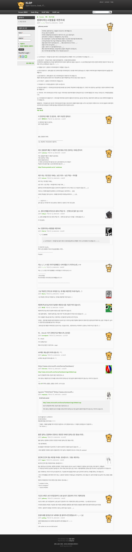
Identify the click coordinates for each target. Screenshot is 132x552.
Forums (41, 17)
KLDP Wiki (45, 12)
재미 (46, 17)
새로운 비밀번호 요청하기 (26, 46)
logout (44, 460)
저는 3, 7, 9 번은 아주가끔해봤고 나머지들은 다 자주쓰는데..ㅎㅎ (59, 264)
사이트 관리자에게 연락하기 (71, 544)
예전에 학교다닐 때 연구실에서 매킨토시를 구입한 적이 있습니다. (59, 305)
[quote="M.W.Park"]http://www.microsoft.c (55, 392)
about (101, 2)
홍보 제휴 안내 (30, 63)
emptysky (44, 394)
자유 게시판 (51, 17)
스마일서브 (71, 541)
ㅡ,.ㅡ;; (42, 23)
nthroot (44, 178)
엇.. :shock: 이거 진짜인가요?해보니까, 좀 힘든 (54, 333)
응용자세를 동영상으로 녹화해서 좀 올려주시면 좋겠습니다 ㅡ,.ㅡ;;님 (60, 515)
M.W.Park (44, 368)
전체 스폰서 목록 (58, 544)
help (112, 2)
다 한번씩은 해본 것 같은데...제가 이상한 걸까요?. (54, 116)
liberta (44, 294)
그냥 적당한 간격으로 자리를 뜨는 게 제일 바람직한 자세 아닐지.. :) (60, 291)
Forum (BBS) (23, 12)
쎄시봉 (43, 307)
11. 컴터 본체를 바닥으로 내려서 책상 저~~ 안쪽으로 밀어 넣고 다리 (60, 211)
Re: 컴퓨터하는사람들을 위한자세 (49, 228)
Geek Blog (34, 12)
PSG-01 (44, 231)
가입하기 (22, 44)
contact (107, 2)
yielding (44, 518)
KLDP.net (55, 12)
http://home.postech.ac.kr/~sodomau (50, 167)
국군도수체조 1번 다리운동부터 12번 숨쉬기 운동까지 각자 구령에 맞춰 (61, 495)
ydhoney (44, 355)
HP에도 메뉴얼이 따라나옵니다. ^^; (50, 352)
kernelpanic (45, 335)
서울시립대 (71, 539)
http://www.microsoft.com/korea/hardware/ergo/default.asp (57, 372)
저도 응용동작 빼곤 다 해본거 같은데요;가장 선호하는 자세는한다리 (60, 150)
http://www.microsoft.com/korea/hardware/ (56, 366)
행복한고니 (44, 119)
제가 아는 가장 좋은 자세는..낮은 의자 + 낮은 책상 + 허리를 (57, 175)
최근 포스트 (23, 22)
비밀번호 (21, 38)
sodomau (44, 153)
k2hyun (44, 214)
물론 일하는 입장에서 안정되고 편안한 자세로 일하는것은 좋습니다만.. (61, 434)
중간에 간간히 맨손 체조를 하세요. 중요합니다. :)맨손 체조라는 (59, 457)
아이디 (20, 33)
